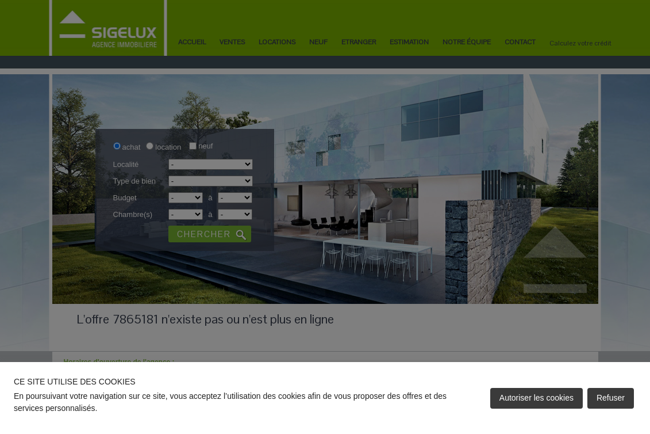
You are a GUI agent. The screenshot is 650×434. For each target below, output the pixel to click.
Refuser (611, 397)
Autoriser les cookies (536, 397)
